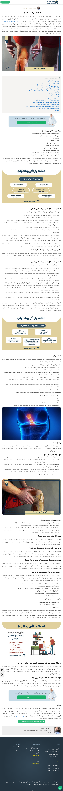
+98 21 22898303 (53, 768)
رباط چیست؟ (56, 92)
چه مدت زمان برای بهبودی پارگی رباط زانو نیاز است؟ (46, 102)
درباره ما (16, 750)
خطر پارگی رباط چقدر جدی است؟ (50, 98)
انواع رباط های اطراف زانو (53, 94)
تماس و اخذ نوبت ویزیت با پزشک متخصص (33, 721)
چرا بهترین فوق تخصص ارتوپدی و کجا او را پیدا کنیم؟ (32, 750)
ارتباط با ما (16, 746)
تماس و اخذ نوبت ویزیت (31, 122)
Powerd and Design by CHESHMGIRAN (31, 790)
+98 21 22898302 (53, 766)
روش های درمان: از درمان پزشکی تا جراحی (48, 104)
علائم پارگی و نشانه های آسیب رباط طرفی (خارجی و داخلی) (44, 90)
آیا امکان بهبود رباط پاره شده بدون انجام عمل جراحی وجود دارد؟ (42, 106)
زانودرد (37, 761)
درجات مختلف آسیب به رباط (52, 96)
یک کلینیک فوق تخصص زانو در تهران (11, 21)
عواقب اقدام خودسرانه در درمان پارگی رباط (48, 108)
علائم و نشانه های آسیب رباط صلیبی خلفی (48, 88)
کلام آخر (57, 110)
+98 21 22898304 (53, 771)
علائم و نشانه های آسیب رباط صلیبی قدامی (48, 84)
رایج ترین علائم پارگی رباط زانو (51, 81)
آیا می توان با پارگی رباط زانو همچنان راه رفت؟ (47, 100)
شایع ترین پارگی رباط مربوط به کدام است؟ (48, 86)
